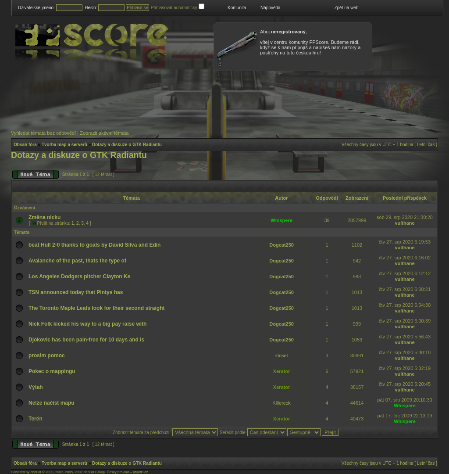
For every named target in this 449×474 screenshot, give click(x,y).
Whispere (281, 220)
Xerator (281, 371)
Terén (36, 419)
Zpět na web (346, 7)
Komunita (237, 7)
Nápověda (270, 7)
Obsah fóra (25, 144)
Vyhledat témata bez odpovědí (43, 133)
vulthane (404, 223)
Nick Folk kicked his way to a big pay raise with (87, 324)
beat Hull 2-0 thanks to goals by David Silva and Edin (94, 245)
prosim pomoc (47, 355)
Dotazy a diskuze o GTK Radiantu (127, 144)
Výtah (36, 387)
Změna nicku (45, 217)
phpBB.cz (140, 472)
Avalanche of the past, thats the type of (77, 261)
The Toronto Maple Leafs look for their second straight (96, 308)
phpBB (35, 472)
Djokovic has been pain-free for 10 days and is (86, 340)
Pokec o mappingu (52, 371)
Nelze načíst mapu (52, 403)
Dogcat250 (281, 245)
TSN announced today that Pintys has (76, 292)
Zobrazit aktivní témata (104, 133)
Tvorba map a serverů (64, 144)
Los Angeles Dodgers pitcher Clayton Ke (79, 276)
